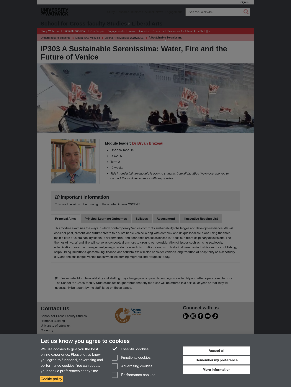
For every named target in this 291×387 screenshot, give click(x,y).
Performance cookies (133, 375)
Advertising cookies (132, 366)
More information (216, 369)
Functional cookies (131, 357)
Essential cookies (130, 348)
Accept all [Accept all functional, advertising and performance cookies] (217, 350)
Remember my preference (217, 360)
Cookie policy (51, 379)
